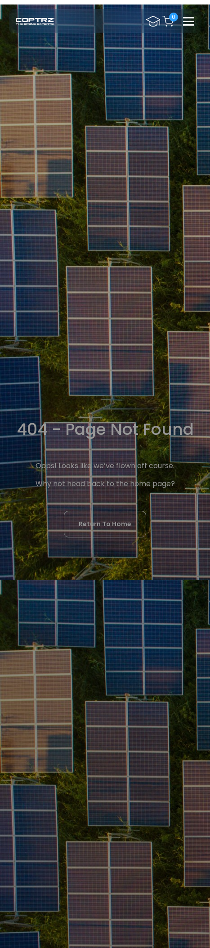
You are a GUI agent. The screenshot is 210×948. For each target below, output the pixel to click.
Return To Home (105, 523)
